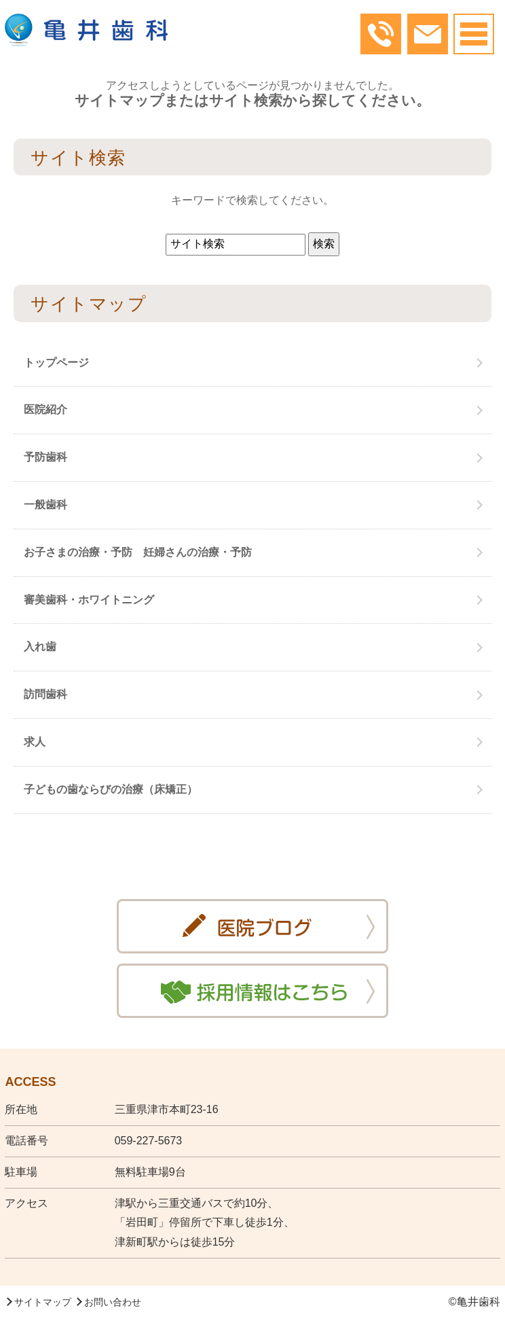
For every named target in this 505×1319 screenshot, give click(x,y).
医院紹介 (45, 409)
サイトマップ (42, 1302)
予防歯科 (45, 457)
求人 (34, 742)
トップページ (56, 362)
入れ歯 (40, 646)
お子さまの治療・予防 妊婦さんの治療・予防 (138, 552)
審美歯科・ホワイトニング (89, 599)
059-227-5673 (149, 1140)
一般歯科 (45, 504)
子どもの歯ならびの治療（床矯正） (111, 789)
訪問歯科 (45, 694)
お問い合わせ (112, 1302)
